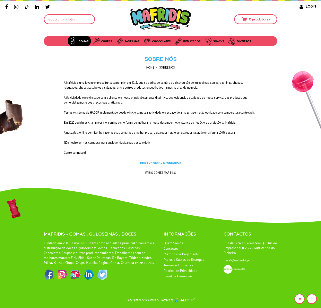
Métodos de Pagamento (181, 254)
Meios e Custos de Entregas (184, 259)
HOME (150, 67)
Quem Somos (173, 243)
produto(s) (260, 19)
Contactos (171, 248)
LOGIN (307, 6)
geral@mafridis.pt (237, 260)
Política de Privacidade (180, 271)
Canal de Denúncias (178, 276)
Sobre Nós (161, 58)
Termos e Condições (178, 265)
